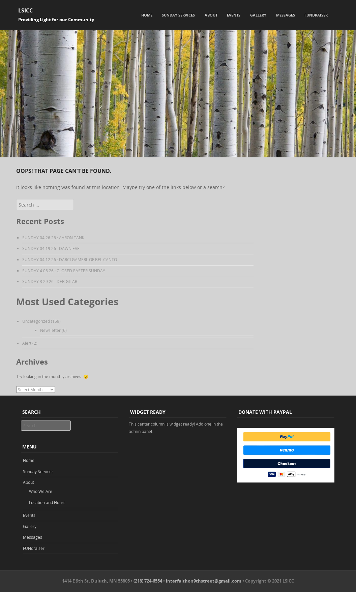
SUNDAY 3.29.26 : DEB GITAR (49, 281)
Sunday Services (178, 15)
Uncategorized (36, 321)
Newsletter (50, 330)
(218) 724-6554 (148, 581)
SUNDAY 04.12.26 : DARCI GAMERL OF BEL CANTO (69, 259)
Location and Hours (47, 502)
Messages (285, 15)
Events (233, 15)
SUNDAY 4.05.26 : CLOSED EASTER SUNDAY (63, 270)
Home (146, 15)
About (211, 15)
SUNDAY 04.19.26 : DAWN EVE (51, 248)
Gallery (258, 15)
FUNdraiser (316, 15)
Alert (26, 343)
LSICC (25, 10)
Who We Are (40, 491)
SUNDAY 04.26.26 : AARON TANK (53, 237)
